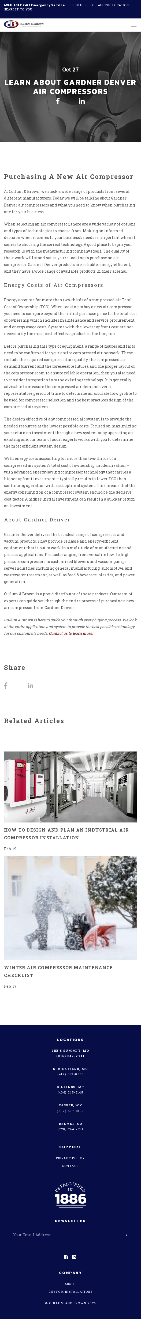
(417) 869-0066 (70, 1074)
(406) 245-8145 (71, 1092)
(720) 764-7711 (70, 1129)
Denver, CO (70, 1124)
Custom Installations (70, 1292)
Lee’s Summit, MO (70, 1051)
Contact (70, 1166)
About (71, 1284)
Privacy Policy (70, 1158)
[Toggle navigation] (132, 24)
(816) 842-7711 (70, 1056)
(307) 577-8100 (70, 1111)
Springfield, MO (70, 1069)
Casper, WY (70, 1105)
